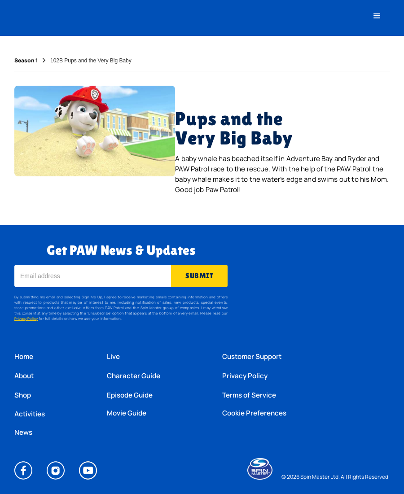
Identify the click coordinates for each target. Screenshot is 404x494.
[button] (377, 16)
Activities (29, 414)
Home (23, 356)
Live (113, 356)
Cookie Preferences (254, 413)
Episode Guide (130, 395)
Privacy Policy (26, 318)
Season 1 (26, 60)
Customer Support (251, 356)
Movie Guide (126, 413)
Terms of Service (249, 395)
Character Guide (133, 375)
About (24, 375)
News (23, 432)
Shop (22, 395)
